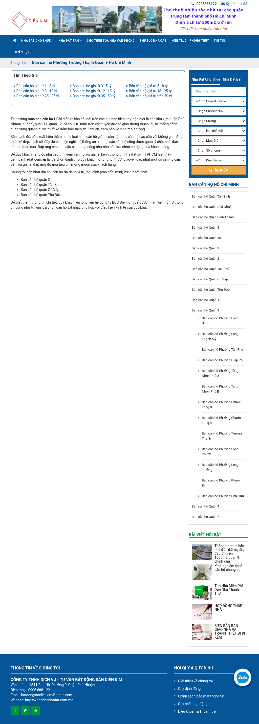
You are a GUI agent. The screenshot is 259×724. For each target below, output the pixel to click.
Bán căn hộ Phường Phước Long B (221, 404)
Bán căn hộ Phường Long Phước (220, 451)
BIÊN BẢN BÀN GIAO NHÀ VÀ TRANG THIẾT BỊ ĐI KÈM (229, 631)
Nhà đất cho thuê (37, 40)
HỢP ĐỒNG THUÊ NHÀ (228, 608)
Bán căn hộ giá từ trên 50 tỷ (149, 96)
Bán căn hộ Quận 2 (205, 258)
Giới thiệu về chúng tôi (195, 681)
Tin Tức (220, 40)
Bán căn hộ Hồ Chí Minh (214, 184)
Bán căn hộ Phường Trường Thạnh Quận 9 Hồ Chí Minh (81, 62)
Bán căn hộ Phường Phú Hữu (223, 496)
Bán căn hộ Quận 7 (205, 517)
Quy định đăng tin (192, 689)
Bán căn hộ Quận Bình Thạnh (213, 217)
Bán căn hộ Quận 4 (205, 506)
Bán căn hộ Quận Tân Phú (210, 269)
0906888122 (204, 4)
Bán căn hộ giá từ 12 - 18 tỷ (92, 91)
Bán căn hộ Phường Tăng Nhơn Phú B (220, 388)
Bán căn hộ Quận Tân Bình (211, 196)
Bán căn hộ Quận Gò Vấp (210, 279)
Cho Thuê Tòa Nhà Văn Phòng (111, 40)
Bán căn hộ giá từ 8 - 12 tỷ (35, 91)
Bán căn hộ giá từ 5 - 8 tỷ (147, 86)
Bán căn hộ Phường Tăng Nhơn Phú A (220, 373)
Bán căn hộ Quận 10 (206, 238)
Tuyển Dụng (22, 52)
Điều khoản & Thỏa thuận (197, 711)
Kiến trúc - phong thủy (190, 40)
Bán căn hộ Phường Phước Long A (221, 420)
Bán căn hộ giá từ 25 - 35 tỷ (36, 96)
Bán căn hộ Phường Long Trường (220, 467)
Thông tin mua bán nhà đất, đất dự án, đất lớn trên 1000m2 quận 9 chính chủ (229, 554)
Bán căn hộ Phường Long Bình (220, 320)
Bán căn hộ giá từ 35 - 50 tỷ (92, 96)
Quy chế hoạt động (193, 704)
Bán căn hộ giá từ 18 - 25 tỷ (148, 91)
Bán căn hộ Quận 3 (205, 227)
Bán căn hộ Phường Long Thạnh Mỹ (220, 336)
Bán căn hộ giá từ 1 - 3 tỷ (34, 86)
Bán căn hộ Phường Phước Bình (221, 482)
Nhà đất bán (70, 40)
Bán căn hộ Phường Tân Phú (222, 349)
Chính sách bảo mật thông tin (201, 696)
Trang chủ (18, 63)
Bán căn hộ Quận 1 (205, 248)
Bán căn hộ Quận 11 (206, 300)
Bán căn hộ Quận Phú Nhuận (212, 207)
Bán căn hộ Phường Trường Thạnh (222, 435)
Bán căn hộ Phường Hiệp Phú (223, 360)
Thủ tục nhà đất (153, 40)
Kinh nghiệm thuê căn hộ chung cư (228, 568)
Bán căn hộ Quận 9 (205, 310)
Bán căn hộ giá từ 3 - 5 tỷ (91, 86)
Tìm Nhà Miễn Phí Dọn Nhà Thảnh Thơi (228, 590)
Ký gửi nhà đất (234, 4)
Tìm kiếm (219, 170)
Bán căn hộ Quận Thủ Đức (211, 290)
